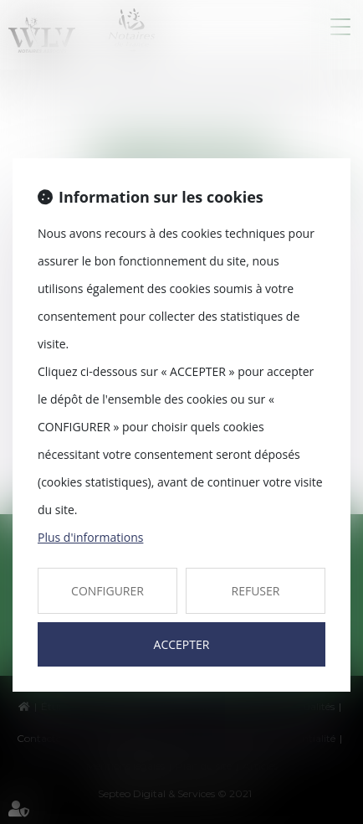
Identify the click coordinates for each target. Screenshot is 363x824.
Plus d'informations (90, 537)
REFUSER (256, 591)
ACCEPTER (182, 644)
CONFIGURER (107, 591)
